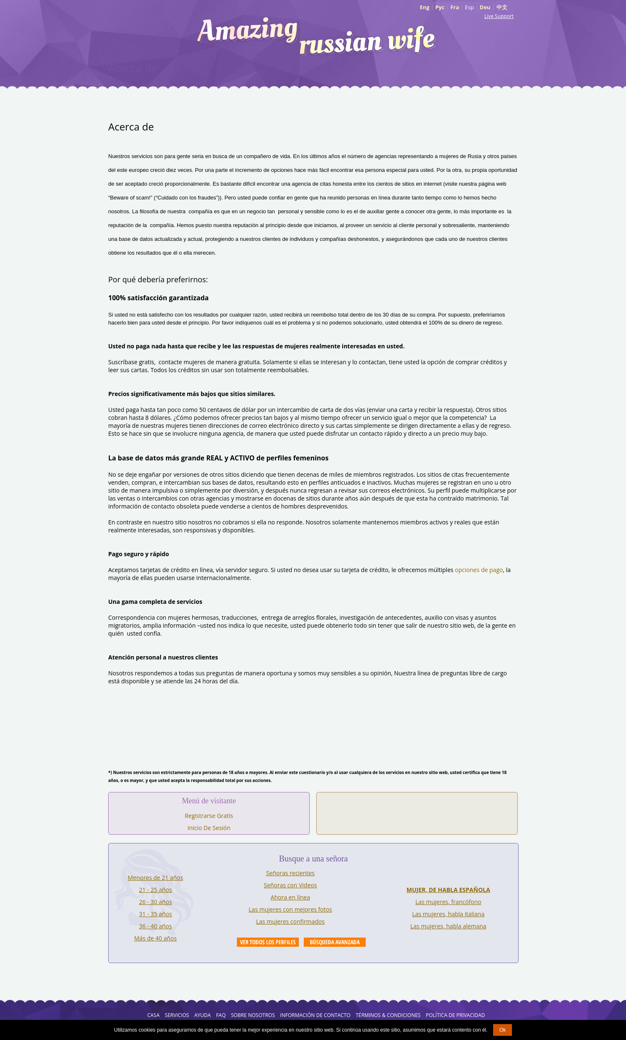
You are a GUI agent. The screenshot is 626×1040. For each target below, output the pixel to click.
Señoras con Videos (290, 885)
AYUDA (202, 1015)
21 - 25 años (155, 890)
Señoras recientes (290, 873)
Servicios (177, 1015)
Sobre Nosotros (253, 1015)
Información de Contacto (315, 1015)
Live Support (499, 16)
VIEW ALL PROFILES (268, 942)
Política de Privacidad (455, 1015)
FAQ (221, 1015)
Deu (485, 7)
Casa (153, 1015)
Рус (440, 7)
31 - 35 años (155, 914)
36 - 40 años (155, 926)
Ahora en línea (290, 897)
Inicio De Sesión (209, 828)
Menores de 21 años (155, 878)
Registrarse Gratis (209, 816)
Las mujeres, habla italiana (448, 914)
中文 (501, 7)
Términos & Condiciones (388, 1015)
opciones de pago (479, 570)
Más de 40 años (155, 938)
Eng (424, 7)
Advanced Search (335, 942)
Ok (502, 1030)
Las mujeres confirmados (290, 921)
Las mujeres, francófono (448, 902)
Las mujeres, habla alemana (448, 926)
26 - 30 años (155, 902)
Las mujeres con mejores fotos (290, 909)
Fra (454, 7)
